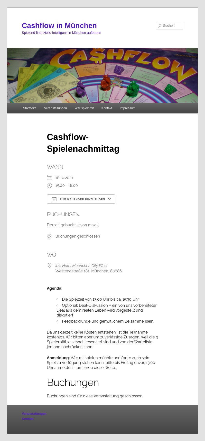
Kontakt (107, 108)
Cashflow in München (59, 25)
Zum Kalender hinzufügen (78, 199)
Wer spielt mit (84, 108)
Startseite (30, 108)
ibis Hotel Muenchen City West (82, 265)
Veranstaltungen (55, 108)
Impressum (127, 108)
